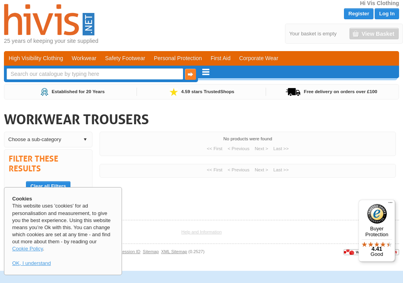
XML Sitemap (174, 251)
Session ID (129, 251)
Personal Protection (178, 58)
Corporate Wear (258, 58)
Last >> (281, 148)
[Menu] (390, 204)
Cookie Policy (27, 249)
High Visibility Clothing (36, 58)
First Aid (221, 58)
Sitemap (151, 251)
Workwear (84, 58)
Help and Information (201, 232)
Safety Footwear (125, 58)
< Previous (238, 148)
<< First (215, 148)
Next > (261, 148)
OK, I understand (31, 263)
